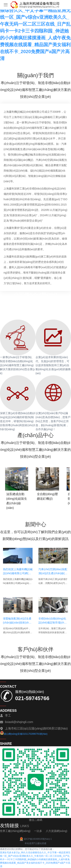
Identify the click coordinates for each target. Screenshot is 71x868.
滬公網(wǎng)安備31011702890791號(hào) (23, 734)
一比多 (38, 830)
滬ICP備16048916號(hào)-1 (35, 839)
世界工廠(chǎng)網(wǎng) (15, 830)
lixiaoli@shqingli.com (19, 722)
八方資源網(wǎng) (56, 830)
